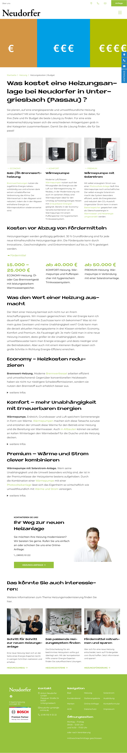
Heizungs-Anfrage (32, 565)
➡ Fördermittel (16, 255)
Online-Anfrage (91, 703)
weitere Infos (18, 392)
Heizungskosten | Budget (42, 75)
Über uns (6, 3)
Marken (70, 703)
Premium (91, 168)
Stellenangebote (92, 698)
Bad (69, 693)
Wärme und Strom (46, 489)
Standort (91, 3)
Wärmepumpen (53, 182)
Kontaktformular (111, 703)
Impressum (109, 709)
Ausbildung (109, 698)
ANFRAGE (124, 76)
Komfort (52, 168)
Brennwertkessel (56, 373)
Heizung (23, 75)
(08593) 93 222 (23, 555)
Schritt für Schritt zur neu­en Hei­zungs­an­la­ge (24, 643)
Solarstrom (108, 693)
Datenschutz (90, 709)
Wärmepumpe (45, 480)
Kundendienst (74, 698)
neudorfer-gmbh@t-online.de (105, 3)
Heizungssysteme (55, 668)
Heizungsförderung (96, 668)
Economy (14, 168)
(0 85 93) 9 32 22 (98, 3)
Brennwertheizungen (17, 183)
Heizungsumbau (16, 668)
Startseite (11, 75)
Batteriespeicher (92, 207)
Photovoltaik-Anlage (100, 186)
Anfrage (119, 3)
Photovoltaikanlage (19, 484)
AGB (69, 709)
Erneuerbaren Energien (61, 204)
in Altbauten (68, 429)
